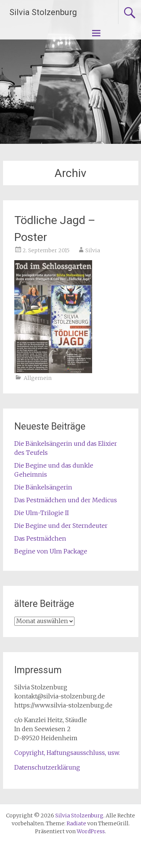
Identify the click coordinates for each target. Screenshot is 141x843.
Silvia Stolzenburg (43, 12)
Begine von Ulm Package (50, 551)
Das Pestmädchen (40, 538)
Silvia (92, 250)
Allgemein (38, 378)
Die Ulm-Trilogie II (41, 513)
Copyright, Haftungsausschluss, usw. (67, 752)
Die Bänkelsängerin (43, 487)
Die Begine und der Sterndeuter (61, 525)
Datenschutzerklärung (47, 767)
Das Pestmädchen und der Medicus (65, 500)
